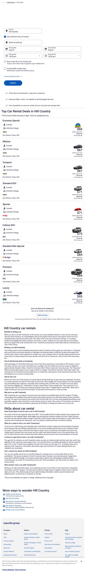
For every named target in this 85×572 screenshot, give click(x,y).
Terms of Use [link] (48, 530)
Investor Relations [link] (9, 541)
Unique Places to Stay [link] (30, 551)
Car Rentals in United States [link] (32, 541)
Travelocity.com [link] (6, 3)
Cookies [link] (46, 527)
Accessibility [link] (48, 537)
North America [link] (25, 3)
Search (13, 72)
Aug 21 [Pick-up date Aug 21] (11, 39)
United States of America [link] (38, 3)
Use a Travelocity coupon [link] (72, 541)
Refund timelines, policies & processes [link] (73, 536)
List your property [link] (9, 530)
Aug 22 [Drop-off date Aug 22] (51, 39)
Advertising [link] (7, 548)
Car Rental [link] (16, 3)
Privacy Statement (8, 570)
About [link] (5, 523)
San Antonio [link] (57, 3)
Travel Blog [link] (27, 555)
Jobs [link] (5, 527)
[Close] (81, 561)
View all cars (42, 305)
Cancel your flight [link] (70, 532)
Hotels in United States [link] (31, 523)
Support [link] (67, 523)
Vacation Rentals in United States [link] (32, 527)
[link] (42, 484)
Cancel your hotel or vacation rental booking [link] (73, 527)
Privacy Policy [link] (48, 523)
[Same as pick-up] (62, 32)
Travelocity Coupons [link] (30, 548)
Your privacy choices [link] (50, 541)
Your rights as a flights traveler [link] (71, 545)
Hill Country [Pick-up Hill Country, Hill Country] (13, 33)
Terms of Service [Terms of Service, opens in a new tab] (20, 570)
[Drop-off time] (62, 45)
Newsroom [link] (7, 537)
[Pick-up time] (23, 45)
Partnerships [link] (7, 534)
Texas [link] (50, 3)
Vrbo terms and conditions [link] (52, 534)
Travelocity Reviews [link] (30, 544)
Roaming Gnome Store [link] (10, 544)
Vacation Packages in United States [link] (32, 533)
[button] (42, 66)
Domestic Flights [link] (29, 537)
